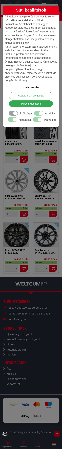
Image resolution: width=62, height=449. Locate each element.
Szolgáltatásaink (16, 379)
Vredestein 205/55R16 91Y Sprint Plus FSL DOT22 (13, 143)
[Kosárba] (24, 159)
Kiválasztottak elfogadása (31, 95)
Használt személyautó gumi (23, 339)
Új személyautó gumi (19, 334)
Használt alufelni (16, 350)
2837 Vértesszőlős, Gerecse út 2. (28, 308)
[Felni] (16, 180)
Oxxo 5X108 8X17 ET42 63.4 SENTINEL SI (15, 197)
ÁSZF (10, 369)
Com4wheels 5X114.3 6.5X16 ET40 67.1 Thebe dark (45, 251)
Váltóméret (13, 384)
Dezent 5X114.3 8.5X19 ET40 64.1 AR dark (45, 197)
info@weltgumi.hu (19, 319)
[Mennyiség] (11, 159)
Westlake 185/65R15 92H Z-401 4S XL (46, 143)
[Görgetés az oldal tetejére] (57, 434)
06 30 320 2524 (18, 313)
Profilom (12, 354)
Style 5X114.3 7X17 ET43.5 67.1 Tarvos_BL (15, 251)
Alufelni (11, 344)
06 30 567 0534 (40, 313)
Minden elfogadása (31, 103)
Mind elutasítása (31, 87)
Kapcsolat (12, 374)
